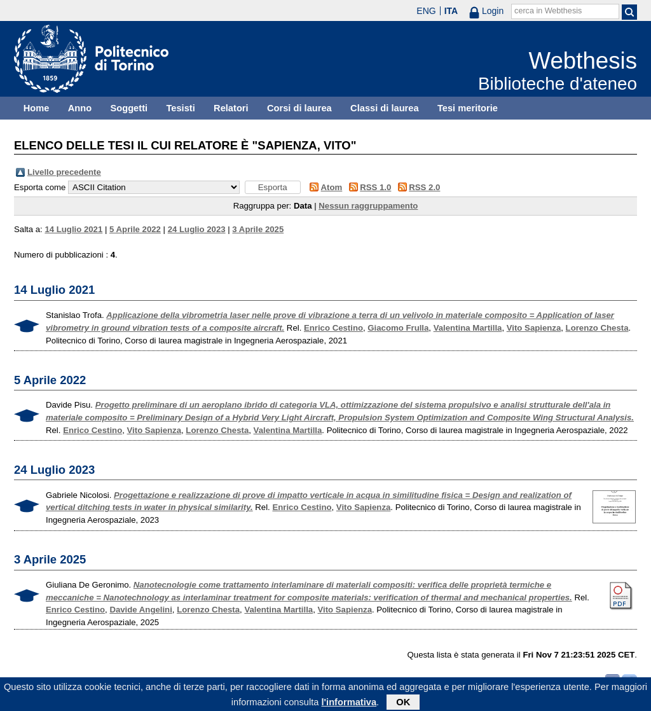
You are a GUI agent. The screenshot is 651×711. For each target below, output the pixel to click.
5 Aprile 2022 (135, 229)
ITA (451, 10)
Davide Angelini (140, 609)
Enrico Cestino (333, 328)
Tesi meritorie (467, 108)
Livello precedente (64, 172)
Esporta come (39, 187)
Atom (332, 187)
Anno (80, 108)
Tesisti (180, 108)
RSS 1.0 (375, 187)
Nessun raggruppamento (368, 206)
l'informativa (349, 704)
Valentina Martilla (468, 328)
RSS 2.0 (424, 187)
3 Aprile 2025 (258, 229)
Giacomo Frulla (397, 328)
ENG (425, 10)
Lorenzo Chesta (597, 328)
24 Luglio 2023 (197, 229)
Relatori (231, 108)
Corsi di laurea (299, 108)
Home (37, 108)
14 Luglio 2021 (73, 229)
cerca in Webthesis (548, 10)
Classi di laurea (384, 108)
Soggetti (128, 108)
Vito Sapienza (534, 328)
